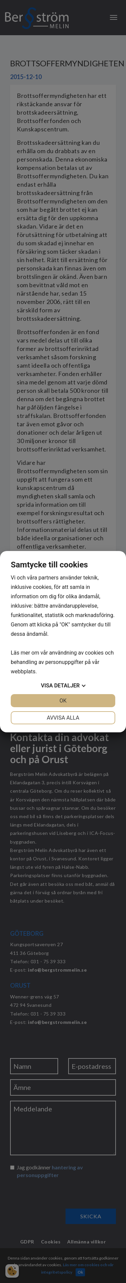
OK (63, 700)
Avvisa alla (63, 718)
